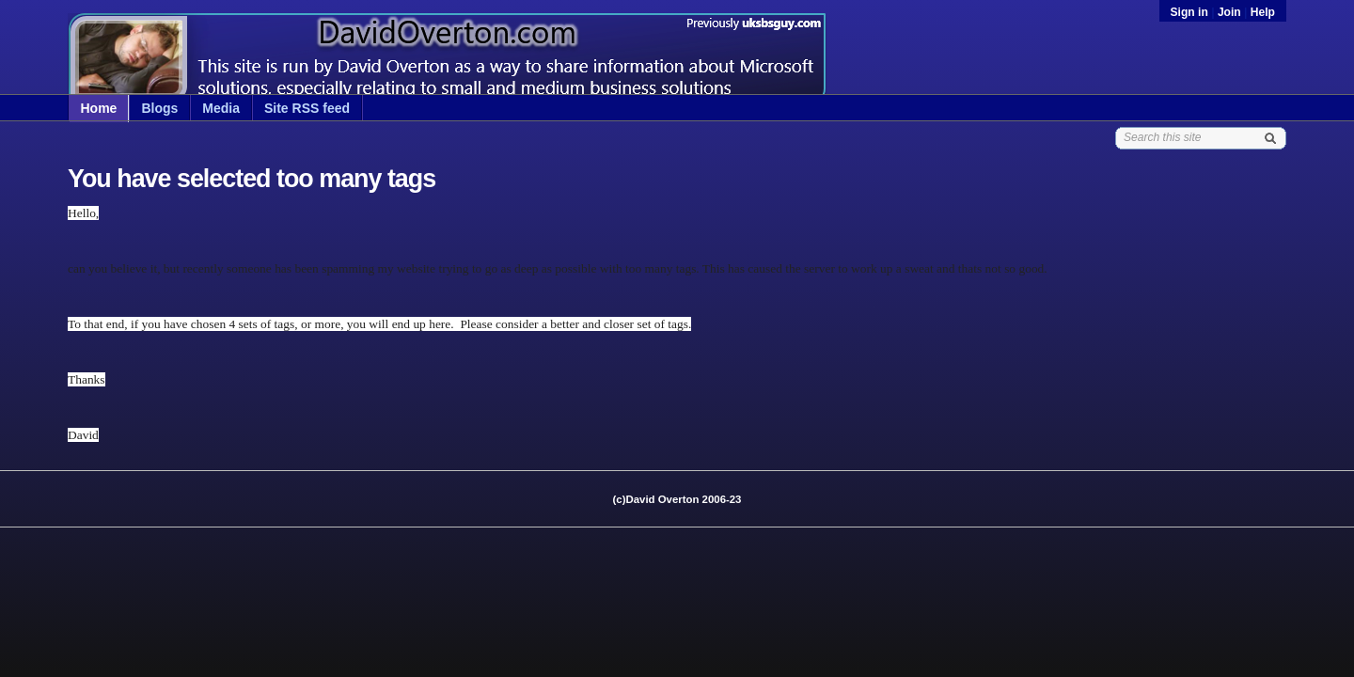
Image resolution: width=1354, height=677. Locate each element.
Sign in (1191, 12)
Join (1229, 12)
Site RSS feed (307, 108)
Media (221, 108)
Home (99, 108)
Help (1263, 12)
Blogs (159, 108)
